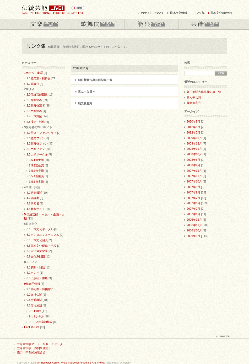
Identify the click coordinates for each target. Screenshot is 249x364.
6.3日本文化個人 (37, 240)
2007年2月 (193, 208)
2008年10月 (194, 154)
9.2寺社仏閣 (34, 294)
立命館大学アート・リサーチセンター (41, 344)
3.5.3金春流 (36, 170)
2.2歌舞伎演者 (36, 105)
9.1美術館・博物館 (39, 289)
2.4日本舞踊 (34, 116)
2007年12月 (194, 170)
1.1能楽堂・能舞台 (39, 78)
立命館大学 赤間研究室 (33, 348)
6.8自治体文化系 (37, 251)
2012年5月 (193, 127)
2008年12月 (194, 143)
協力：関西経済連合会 (31, 352)
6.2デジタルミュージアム (43, 234)
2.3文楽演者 (34, 111)
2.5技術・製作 (36, 121)
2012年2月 (193, 132)
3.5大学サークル (37, 154)
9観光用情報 (32, 283)
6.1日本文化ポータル (40, 229)
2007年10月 (194, 181)
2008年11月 (194, 148)
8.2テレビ (33, 272)
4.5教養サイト (36, 209)
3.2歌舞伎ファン (37, 143)
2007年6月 (193, 203)
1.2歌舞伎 (33, 84)
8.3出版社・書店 (37, 278)
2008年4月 (193, 165)
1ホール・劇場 (33, 73)
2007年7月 (193, 198)
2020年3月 (193, 121)
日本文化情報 (178, 13)
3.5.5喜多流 (36, 181)
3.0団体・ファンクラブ (41, 132)
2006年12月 (194, 219)
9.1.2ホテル (36, 316)
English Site (31, 327)
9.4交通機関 (34, 300)
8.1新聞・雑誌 (36, 267)
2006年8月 (193, 236)
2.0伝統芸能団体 (37, 94)
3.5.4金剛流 (36, 176)
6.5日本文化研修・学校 (41, 245)
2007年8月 (193, 192)
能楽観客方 (85, 103)
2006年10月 (194, 230)
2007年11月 (194, 176)
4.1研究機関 (34, 192)
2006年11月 (194, 225)
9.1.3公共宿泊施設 (41, 322)
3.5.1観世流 (36, 160)
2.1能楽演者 (34, 100)
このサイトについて (151, 13)
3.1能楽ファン (36, 138)
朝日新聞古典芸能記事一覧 (95, 80)
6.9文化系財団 (36, 256)
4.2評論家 (33, 198)
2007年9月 (193, 187)
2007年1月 (193, 214)
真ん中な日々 (86, 91)
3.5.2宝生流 (36, 165)
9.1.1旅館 (35, 311)
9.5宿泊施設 (34, 305)
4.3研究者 (33, 203)
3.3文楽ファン (36, 149)
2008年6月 (193, 159)
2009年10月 (194, 138)
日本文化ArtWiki (221, 13)
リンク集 (199, 13)
